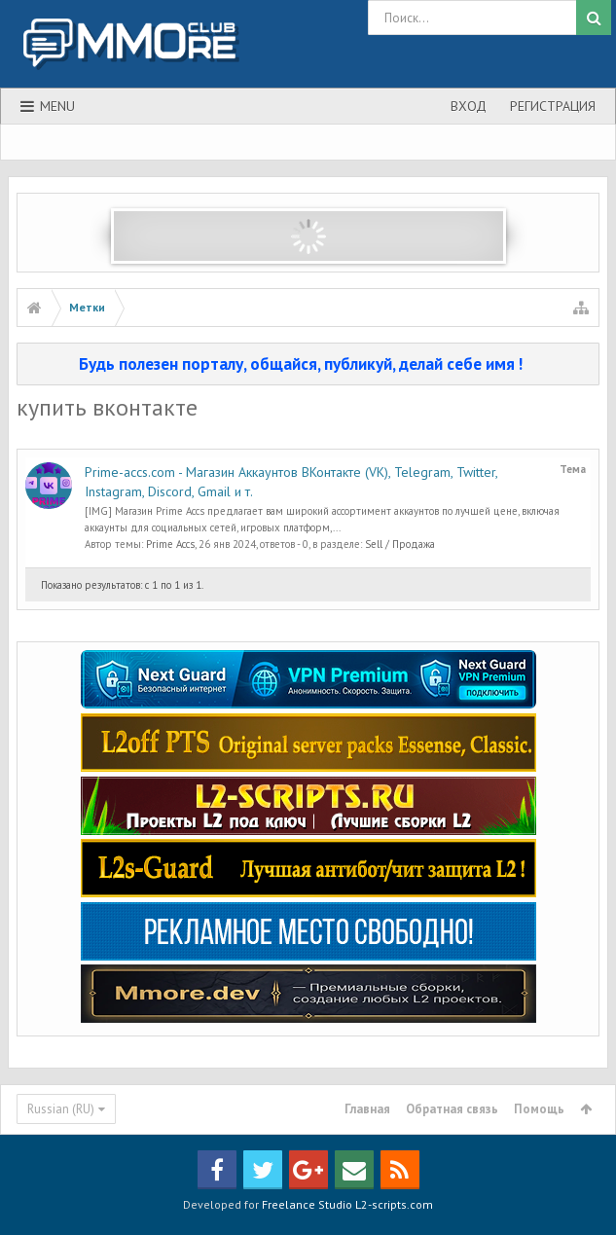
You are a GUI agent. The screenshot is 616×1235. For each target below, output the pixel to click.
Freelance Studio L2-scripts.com (347, 1204)
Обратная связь (452, 1109)
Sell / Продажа (400, 544)
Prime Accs (170, 544)
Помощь (539, 1109)
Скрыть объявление (586, 363)
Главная (367, 1109)
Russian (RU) (60, 1109)
